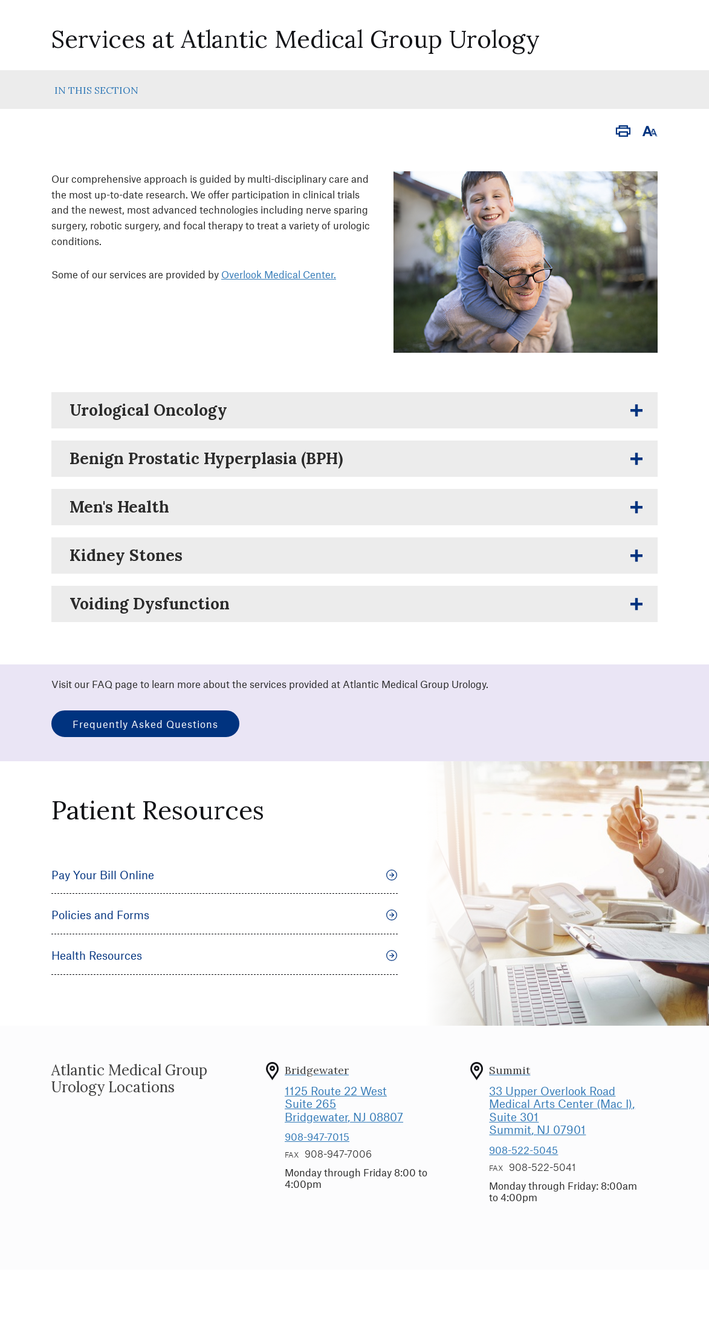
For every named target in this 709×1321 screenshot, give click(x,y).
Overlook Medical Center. (278, 274)
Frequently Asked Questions (145, 724)
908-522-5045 (523, 1150)
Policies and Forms (224, 915)
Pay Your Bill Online (224, 875)
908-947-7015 (317, 1136)
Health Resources (224, 955)
